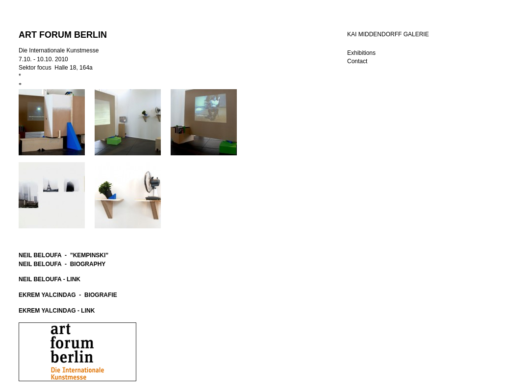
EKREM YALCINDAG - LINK (57, 310)
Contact (357, 61)
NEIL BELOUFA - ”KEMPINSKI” (63, 255)
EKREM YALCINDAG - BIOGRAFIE (68, 295)
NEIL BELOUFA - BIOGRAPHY (62, 264)
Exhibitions (361, 52)
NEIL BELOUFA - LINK (49, 279)
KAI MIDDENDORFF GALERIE (388, 34)
